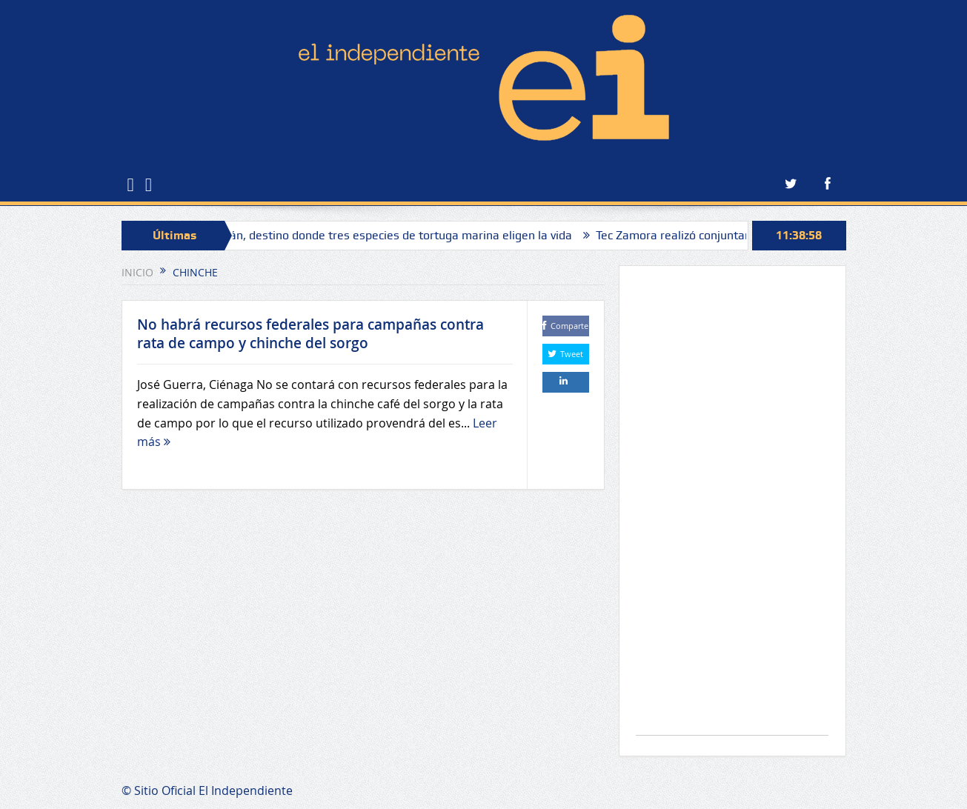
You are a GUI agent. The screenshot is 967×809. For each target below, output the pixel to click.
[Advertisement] (732, 508)
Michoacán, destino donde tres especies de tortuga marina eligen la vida (383, 235)
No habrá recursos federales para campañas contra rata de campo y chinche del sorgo (310, 334)
